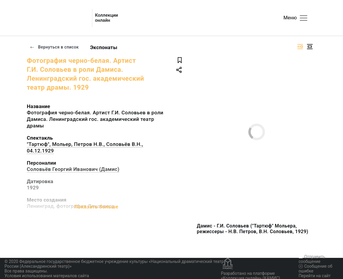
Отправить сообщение (312, 259)
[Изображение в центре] (309, 46)
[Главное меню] (303, 18)
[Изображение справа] (300, 46)
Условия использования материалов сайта (46, 275)
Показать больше (96, 207)
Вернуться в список (54, 47)
